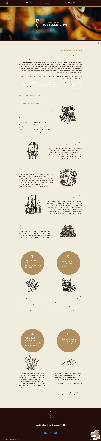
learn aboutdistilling (70, 3)
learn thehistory (47, 3)
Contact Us (50, 429)
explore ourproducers (23, 3)
